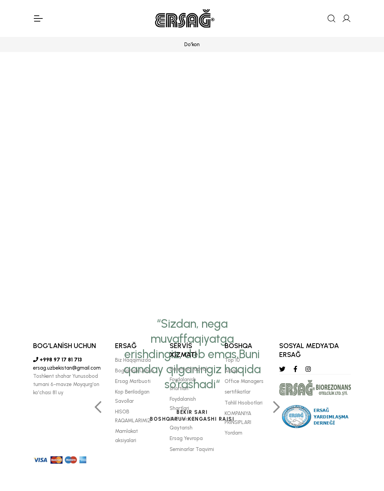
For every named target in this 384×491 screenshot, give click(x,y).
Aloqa (231, 371)
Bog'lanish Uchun (134, 371)
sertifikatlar (238, 392)
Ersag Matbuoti (133, 381)
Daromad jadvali (189, 369)
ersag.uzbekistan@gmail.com (67, 368)
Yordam (233, 433)
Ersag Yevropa (186, 438)
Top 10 (232, 360)
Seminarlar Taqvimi (192, 449)
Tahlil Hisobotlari (243, 403)
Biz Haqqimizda (133, 360)
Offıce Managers (244, 381)
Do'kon (192, 44)
